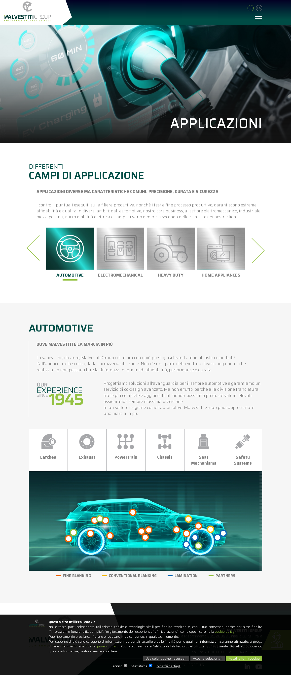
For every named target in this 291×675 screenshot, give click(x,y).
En (259, 8)
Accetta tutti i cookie (244, 658)
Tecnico (116, 666)
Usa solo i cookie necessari (164, 658)
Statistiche (139, 666)
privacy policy (108, 646)
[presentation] (34, 248)
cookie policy (228, 631)
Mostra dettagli (169, 666)
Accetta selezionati (206, 658)
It (251, 8)
